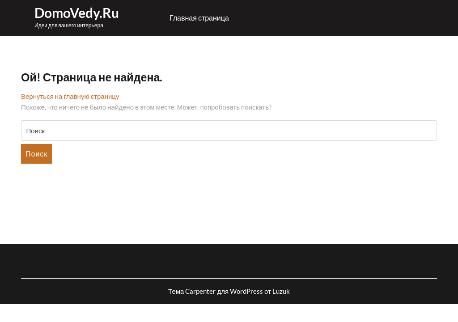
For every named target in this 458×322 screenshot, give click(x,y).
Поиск (36, 153)
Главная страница (199, 17)
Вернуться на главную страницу (70, 96)
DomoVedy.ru (76, 12)
